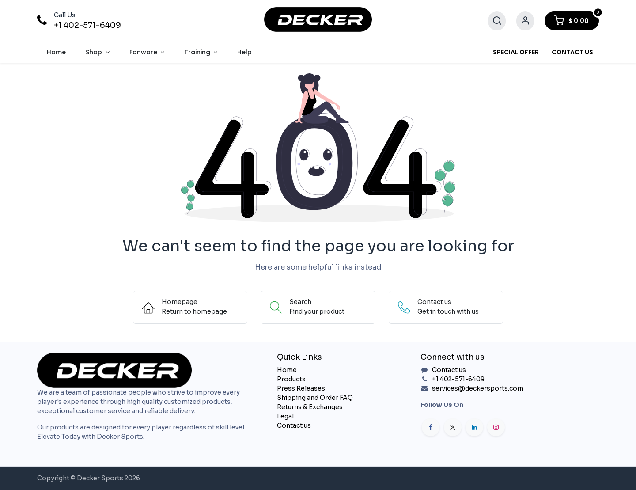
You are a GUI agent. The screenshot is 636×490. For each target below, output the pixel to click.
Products (291, 379)
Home (287, 370)
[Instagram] (496, 427)
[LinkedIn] (474, 427)
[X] (453, 427)
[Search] (497, 20)
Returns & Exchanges (310, 407)
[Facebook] (430, 427)
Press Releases (301, 388)
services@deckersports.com (477, 388)
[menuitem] (56, 52)
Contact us (294, 425)
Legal (285, 416)
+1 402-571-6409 (87, 25)
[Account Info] (525, 20)
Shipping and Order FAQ (315, 398)
